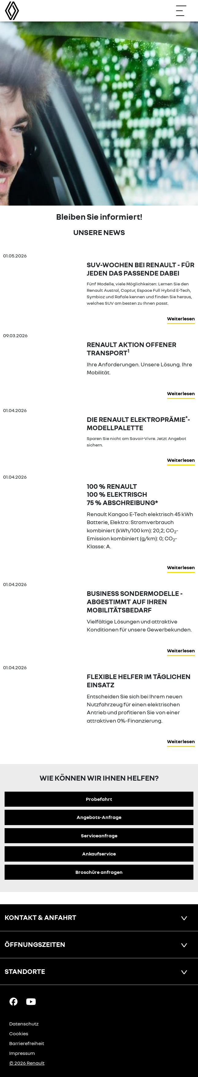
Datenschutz (24, 1024)
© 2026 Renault (26, 1063)
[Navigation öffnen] (184, 11)
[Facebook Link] (13, 1001)
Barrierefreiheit (26, 1043)
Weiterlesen (181, 318)
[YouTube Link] (31, 1001)
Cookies (18, 1033)
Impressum (22, 1053)
